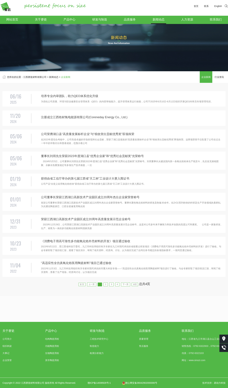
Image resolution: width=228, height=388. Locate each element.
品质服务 (130, 19)
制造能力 (94, 346)
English (218, 6)
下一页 (134, 310)
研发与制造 (99, 19)
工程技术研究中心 (99, 339)
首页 (196, 6)
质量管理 (143, 339)
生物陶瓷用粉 (52, 353)
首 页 (68, 310)
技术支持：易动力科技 (214, 383)
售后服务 (143, 346)
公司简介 (7, 339)
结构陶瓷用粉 (52, 339)
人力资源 (187, 19)
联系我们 (216, 19)
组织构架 (7, 346)
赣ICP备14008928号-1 (99, 383)
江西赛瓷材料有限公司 (34, 77)
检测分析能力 (97, 353)
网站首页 (12, 19)
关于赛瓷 (41, 19)
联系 (206, 6)
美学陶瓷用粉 (52, 360)
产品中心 (69, 19)
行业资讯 (219, 77)
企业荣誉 (7, 360)
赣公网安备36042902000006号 (139, 383)
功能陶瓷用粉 (52, 346)
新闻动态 (159, 19)
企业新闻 (65, 77)
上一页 (83, 310)
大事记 (5, 353)
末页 (149, 310)
